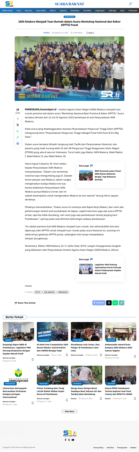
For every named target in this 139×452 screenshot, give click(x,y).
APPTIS (38, 292)
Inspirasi (77, 384)
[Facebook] (65, 441)
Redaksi (46, 33)
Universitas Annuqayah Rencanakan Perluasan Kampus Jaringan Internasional (15, 393)
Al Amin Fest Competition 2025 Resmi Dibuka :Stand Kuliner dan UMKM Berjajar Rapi (52, 348)
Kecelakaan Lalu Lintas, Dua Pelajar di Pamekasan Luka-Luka (85, 348)
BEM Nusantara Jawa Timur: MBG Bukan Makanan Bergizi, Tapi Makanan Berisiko (108, 175)
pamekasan (63, 292)
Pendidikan (69, 17)
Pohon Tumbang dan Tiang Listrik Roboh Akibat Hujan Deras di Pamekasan (50, 391)
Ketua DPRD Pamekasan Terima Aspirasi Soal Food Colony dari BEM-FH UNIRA (118, 391)
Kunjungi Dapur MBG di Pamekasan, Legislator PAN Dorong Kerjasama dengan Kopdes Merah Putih (17, 349)
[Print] (18, 145)
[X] (69, 441)
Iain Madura (49, 292)
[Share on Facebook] (18, 119)
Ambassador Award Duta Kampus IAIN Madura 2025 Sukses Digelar (118, 348)
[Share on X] (18, 126)
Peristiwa (77, 341)
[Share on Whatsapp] (18, 132)
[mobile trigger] (131, 4)
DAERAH (8, 341)
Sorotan (111, 341)
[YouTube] (73, 441)
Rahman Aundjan (9, 359)
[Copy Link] (18, 139)
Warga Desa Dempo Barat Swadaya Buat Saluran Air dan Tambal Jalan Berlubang (86, 391)
